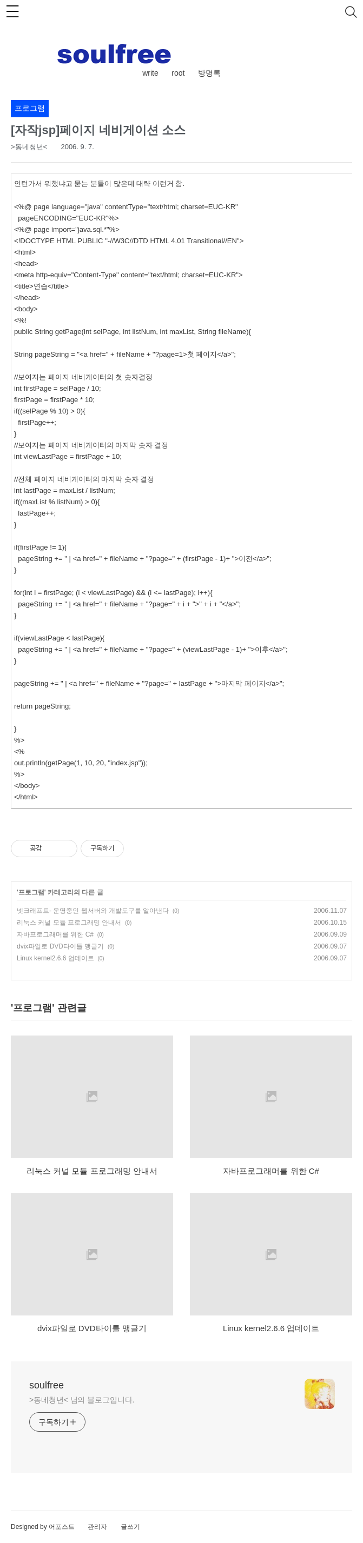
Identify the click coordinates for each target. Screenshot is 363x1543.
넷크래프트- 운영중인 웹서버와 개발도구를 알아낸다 (93, 910)
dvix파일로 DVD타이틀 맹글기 (60, 946)
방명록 (209, 73)
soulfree (46, 1385)
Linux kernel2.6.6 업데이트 (55, 958)
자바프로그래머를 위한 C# (55, 934)
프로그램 (31, 892)
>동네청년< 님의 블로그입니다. (81, 1399)
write (150, 73)
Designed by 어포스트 (43, 1527)
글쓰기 (130, 1527)
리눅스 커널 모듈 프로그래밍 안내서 (69, 922)
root (177, 73)
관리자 (97, 1527)
